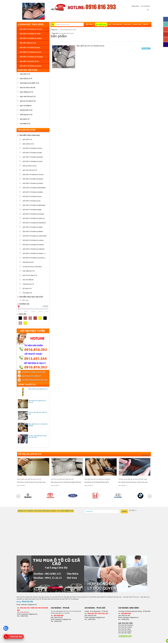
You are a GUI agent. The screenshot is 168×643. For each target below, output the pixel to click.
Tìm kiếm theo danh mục (29, 135)
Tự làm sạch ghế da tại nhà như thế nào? (132, 479)
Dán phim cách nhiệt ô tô (29, 83)
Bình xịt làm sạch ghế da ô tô (37, 389)
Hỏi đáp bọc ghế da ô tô (29, 454)
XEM (102, 24)
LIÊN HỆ (145, 24)
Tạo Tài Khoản (145, 6)
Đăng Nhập (135, 6)
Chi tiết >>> (132, 510)
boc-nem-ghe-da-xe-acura (68, 29)
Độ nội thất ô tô (26, 110)
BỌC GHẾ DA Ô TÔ (26, 78)
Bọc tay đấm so (26, 106)
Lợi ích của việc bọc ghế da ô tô (62, 479)
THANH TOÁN (137, 24)
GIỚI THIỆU (89, 24)
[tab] (33, 135)
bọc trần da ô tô (26, 92)
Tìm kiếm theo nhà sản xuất (31, 297)
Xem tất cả (145, 455)
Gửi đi (124, 511)
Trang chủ (54, 29)
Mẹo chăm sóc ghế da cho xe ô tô (29, 479)
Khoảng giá (24, 304)
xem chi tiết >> (21, 485)
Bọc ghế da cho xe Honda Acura (90, 46)
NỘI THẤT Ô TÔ (25, 74)
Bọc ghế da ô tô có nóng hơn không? (98, 479)
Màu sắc (22, 314)
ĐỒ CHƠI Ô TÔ (24, 119)
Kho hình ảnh (117, 24)
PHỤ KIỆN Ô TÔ (25, 123)
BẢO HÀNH (127, 24)
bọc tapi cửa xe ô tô (27, 96)
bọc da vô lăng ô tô (27, 101)
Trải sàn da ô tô (26, 114)
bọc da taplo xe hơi (27, 87)
